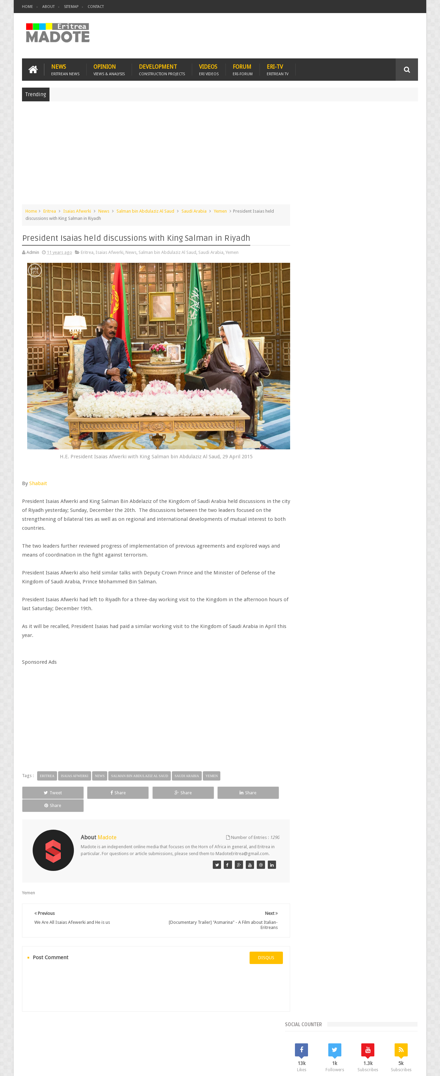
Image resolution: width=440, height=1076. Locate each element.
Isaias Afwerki (77, 210)
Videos (209, 69)
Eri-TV (277, 69)
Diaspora (93, 1031)
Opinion (109, 69)
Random (397, 501)
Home (27, 6)
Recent (318, 501)
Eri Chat (241, 1031)
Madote (74, 1065)
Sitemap (71, 6)
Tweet (47, 787)
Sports (377, 571)
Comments (358, 501)
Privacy (388, 1065)
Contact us (401, 1030)
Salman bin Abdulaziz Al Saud (145, 210)
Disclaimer (407, 1065)
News (65, 69)
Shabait (38, 478)
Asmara (309, 548)
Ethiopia (401, 559)
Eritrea (49, 210)
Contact (96, 6)
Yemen (220, 210)
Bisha (328, 548)
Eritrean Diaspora (318, 559)
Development (162, 69)
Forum (243, 69)
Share (99, 787)
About (48, 6)
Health (307, 571)
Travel (124, 1031)
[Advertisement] (220, 156)
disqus (259, 946)
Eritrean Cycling (391, 548)
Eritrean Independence (364, 559)
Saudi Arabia (194, 210)
